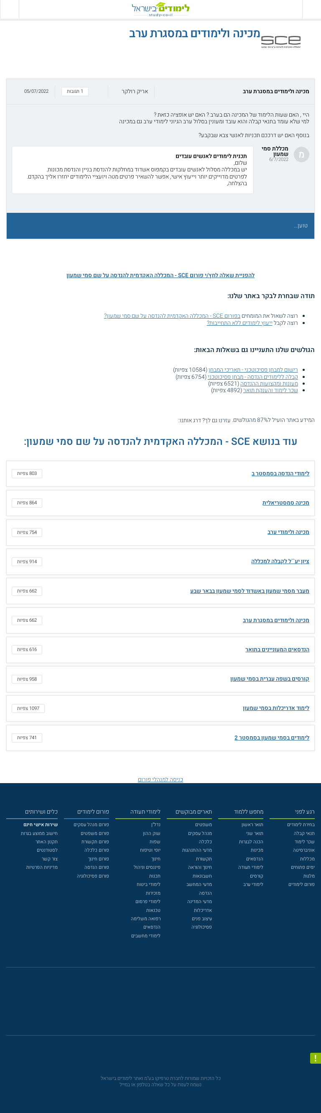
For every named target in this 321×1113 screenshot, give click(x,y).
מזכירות (153, 893)
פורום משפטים (95, 833)
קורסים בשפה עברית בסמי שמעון (269, 679)
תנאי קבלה (304, 833)
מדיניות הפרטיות (42, 867)
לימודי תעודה (250, 867)
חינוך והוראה (200, 867)
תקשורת (204, 859)
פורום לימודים (301, 884)
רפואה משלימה (145, 918)
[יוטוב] (169, 1005)
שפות (155, 841)
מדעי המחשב (199, 884)
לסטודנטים (47, 850)
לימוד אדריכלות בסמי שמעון (276, 708)
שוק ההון (151, 833)
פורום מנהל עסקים (91, 824)
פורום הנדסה (96, 867)
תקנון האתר (47, 841)
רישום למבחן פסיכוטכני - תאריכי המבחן (253, 370)
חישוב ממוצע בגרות (39, 833)
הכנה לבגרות (251, 841)
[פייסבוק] (155, 1005)
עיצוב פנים (202, 918)
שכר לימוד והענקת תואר (270, 390)
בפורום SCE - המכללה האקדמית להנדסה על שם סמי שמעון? (172, 316)
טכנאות (153, 910)
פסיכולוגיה (201, 927)
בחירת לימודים (301, 824)
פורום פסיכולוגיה (93, 876)
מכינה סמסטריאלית (285, 503)
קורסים (256, 876)
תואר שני (254, 833)
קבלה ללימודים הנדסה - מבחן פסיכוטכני (253, 377)
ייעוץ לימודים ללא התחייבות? (240, 323)
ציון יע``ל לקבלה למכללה (280, 561)
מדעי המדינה (199, 901)
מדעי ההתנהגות (197, 850)
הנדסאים (254, 859)
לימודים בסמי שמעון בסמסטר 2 (271, 738)
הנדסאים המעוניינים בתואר (277, 650)
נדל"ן (155, 824)
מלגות (309, 876)
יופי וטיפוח (150, 850)
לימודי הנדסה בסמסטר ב (280, 474)
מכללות (307, 859)
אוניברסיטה (304, 850)
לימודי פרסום (147, 901)
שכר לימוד (305, 841)
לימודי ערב (253, 884)
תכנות (154, 876)
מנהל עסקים (200, 833)
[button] (160, 92)
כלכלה (205, 841)
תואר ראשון (252, 824)
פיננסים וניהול (147, 867)
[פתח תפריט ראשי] (311, 9)
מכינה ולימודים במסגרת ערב (276, 620)
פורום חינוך (98, 859)
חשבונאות (202, 876)
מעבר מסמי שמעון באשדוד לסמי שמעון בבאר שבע (249, 591)
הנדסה (205, 893)
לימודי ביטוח (148, 884)
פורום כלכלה (96, 850)
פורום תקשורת (95, 841)
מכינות (257, 850)
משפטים (203, 824)
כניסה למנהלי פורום (160, 780)
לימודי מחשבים (145, 935)
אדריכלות (203, 910)
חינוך (155, 859)
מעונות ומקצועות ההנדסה (269, 384)
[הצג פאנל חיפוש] (9, 9)
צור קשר (50, 859)
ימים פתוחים (303, 867)
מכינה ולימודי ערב (288, 532)
